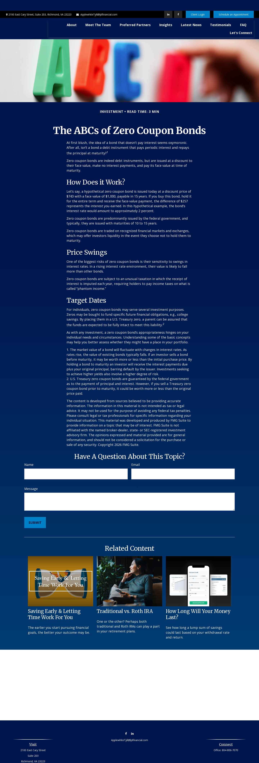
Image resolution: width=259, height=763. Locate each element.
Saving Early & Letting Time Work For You (54, 603)
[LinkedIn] (168, 3)
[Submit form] (35, 511)
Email (135, 454)
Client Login (198, 3)
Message (31, 478)
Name (28, 454)
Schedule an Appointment (234, 3)
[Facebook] (178, 3)
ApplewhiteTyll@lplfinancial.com (96, 3)
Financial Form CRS (132, 758)
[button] (71, 14)
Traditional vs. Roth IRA (125, 600)
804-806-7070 (230, 739)
